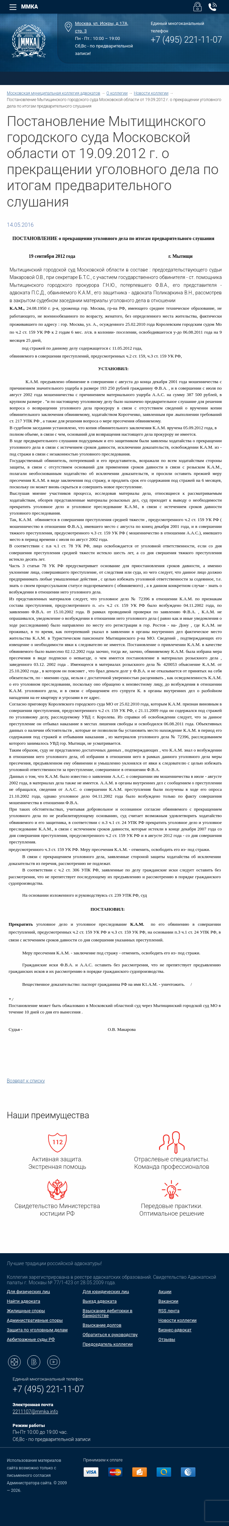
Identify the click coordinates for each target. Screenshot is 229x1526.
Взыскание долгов (102, 1325)
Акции (164, 1291)
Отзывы (166, 1339)
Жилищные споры (26, 1310)
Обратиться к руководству (110, 1334)
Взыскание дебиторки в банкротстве (107, 1313)
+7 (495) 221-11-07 (186, 40)
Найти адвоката (23, 1301)
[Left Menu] (13, 7)
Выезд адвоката (100, 1301)
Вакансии (168, 1301)
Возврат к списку (26, 1080)
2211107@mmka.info (35, 1411)
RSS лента (169, 1310)
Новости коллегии (151, 93)
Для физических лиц (28, 1291)
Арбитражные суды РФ (31, 1339)
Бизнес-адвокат (174, 1329)
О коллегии (117, 93)
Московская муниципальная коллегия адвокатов (53, 93)
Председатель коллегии (108, 1344)
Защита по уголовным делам (37, 1329)
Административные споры (35, 1320)
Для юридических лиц (106, 1291)
